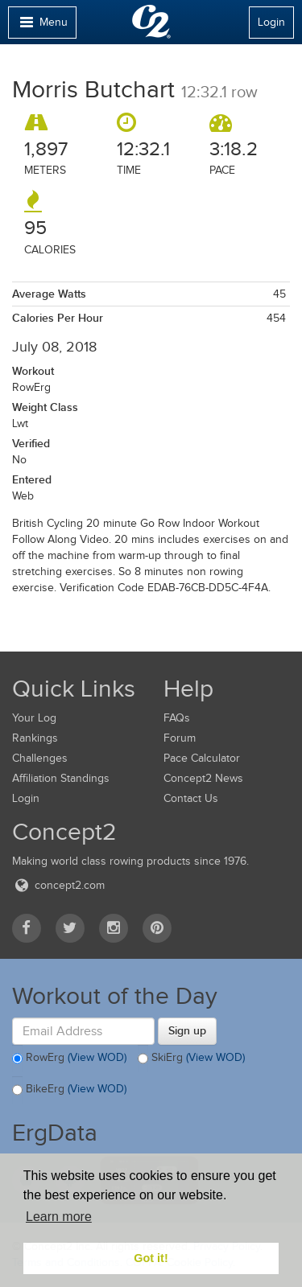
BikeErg (69, 1090)
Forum (179, 738)
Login (271, 22)
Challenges (40, 758)
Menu (42, 26)
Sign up (187, 1030)
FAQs (176, 718)
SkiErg (191, 1058)
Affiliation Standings (61, 778)
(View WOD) (97, 1057)
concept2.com (58, 885)
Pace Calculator (201, 758)
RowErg (69, 1058)
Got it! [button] (151, 1258)
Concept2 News (203, 778)
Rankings (35, 738)
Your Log (34, 718)
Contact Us (190, 798)
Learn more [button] (59, 1216)
